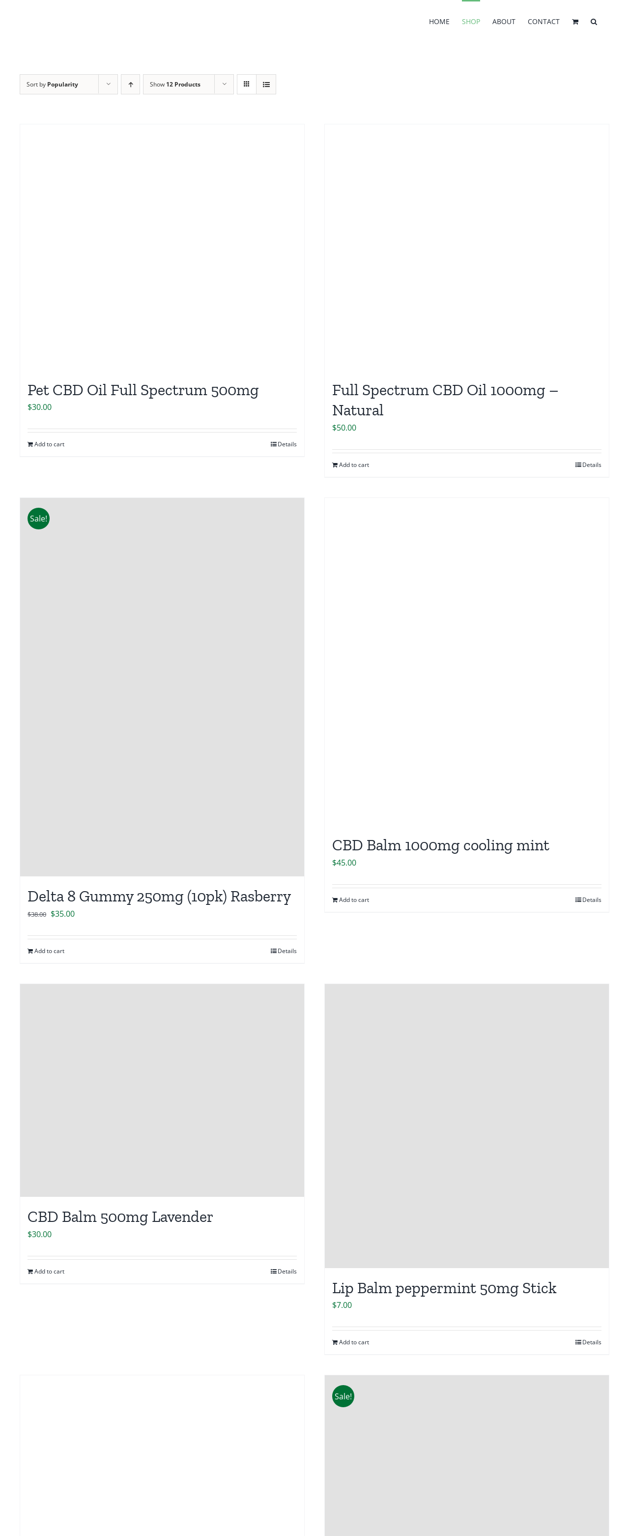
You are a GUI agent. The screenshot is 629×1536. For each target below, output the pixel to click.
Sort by (52, 84)
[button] (594, 20)
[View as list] (266, 84)
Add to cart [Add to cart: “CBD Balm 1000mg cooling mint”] (354, 900)
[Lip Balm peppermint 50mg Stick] (467, 1126)
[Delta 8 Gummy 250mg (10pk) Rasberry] (162, 687)
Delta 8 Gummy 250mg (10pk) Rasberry (159, 896)
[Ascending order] (130, 84)
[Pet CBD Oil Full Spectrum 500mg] (162, 247)
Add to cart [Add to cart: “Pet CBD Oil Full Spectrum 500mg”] (49, 444)
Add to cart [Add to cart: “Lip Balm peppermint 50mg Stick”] (354, 1342)
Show (175, 84)
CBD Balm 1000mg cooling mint (440, 845)
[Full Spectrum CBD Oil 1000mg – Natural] (467, 247)
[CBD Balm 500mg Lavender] (162, 1090)
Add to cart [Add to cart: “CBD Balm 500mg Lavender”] (49, 1271)
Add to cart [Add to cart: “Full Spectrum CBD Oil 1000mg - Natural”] (354, 465)
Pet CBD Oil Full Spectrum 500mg (143, 389)
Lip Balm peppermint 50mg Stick (444, 1287)
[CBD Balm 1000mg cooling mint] (467, 662)
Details (287, 444)
